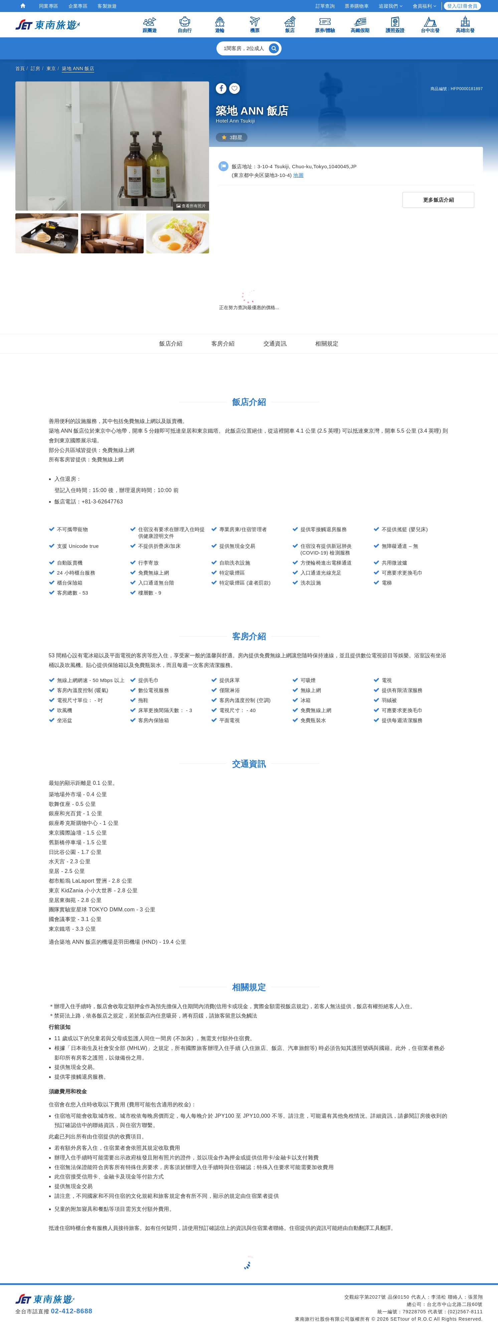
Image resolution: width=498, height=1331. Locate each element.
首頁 (20, 68)
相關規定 (327, 344)
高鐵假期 (360, 24)
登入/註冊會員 (462, 6)
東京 (51, 68)
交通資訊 (275, 344)
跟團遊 (150, 24)
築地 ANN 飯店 (78, 68)
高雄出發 (465, 24)
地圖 (298, 175)
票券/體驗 (325, 24)
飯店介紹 (171, 344)
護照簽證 (395, 24)
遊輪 (219, 24)
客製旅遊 (107, 6)
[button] (249, 48)
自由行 (185, 24)
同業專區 (48, 6)
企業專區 (78, 6)
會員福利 (425, 6)
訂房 (35, 68)
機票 (255, 24)
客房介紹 (223, 344)
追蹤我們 (390, 6)
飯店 (290, 24)
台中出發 (430, 24)
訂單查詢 (325, 6)
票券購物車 (357, 6)
